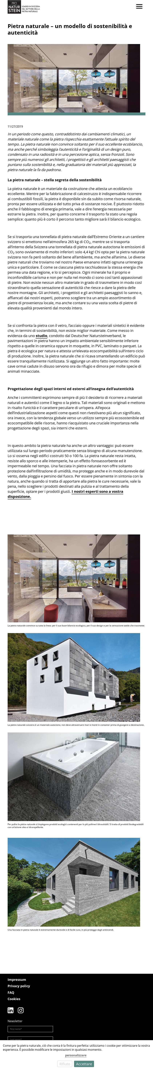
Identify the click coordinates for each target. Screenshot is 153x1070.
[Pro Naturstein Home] (24, 7)
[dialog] (76, 1055)
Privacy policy (19, 986)
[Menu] (139, 6)
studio (41, 335)
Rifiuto (64, 1063)
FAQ (11, 992)
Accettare (84, 1063)
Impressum (17, 979)
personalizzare (75, 1055)
